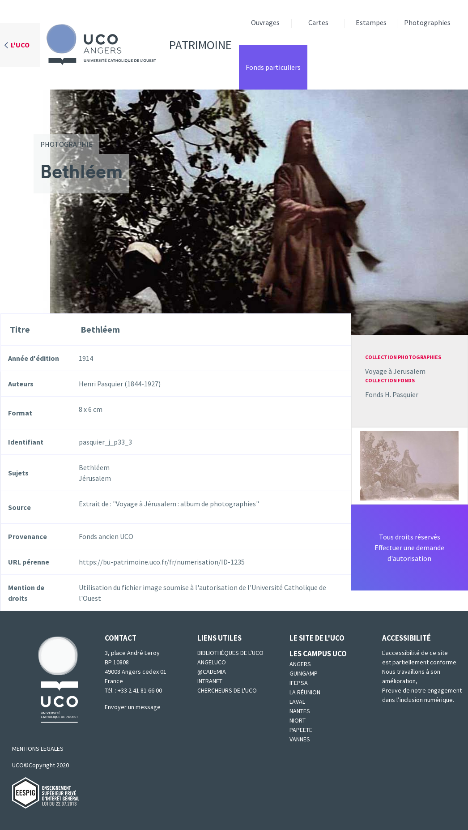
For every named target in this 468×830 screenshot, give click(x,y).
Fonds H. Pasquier (391, 394)
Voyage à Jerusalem (395, 371)
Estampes (371, 22)
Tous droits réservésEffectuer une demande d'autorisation (409, 547)
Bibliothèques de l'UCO (230, 653)
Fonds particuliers (273, 67)
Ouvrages (265, 22)
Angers (300, 664)
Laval (297, 701)
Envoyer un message (133, 707)
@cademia (211, 671)
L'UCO (20, 44)
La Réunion (304, 692)
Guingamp (303, 673)
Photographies (427, 22)
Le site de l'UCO (317, 638)
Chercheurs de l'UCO (227, 690)
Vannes (299, 739)
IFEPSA (298, 683)
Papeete (300, 730)
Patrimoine (136, 44)
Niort (297, 720)
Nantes (299, 711)
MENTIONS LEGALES (38, 748)
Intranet (209, 681)
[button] (409, 464)
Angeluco (211, 662)
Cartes (318, 22)
